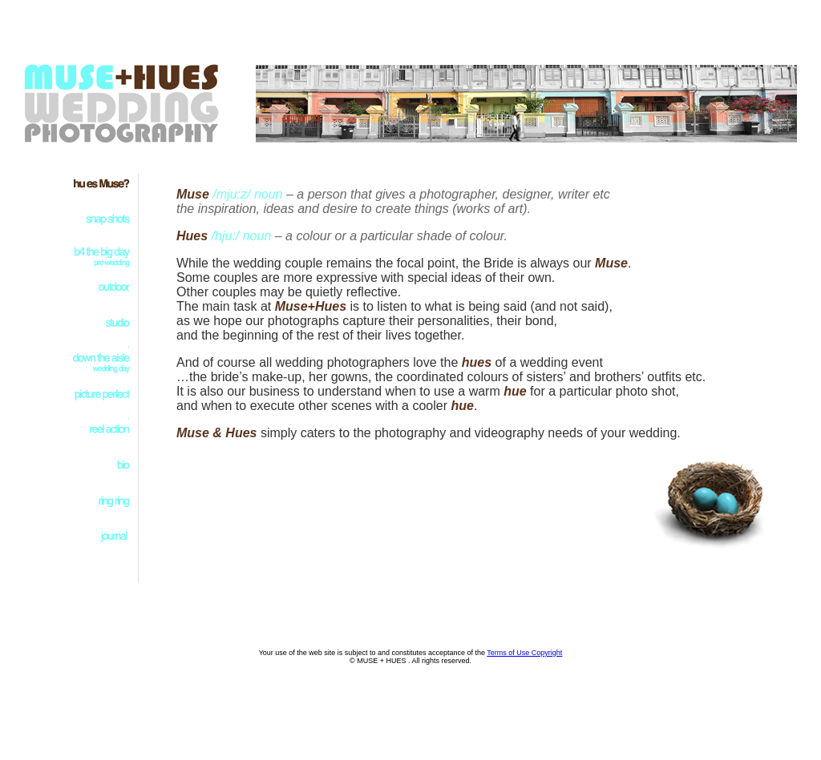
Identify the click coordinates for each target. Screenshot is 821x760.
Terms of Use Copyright (524, 653)
